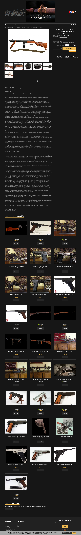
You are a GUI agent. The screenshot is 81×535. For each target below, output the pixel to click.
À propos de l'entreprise (21, 523)
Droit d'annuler (7, 526)
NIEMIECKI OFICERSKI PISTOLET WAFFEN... (40, 266)
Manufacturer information (10, 210)
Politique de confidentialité (10, 527)
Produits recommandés (14, 216)
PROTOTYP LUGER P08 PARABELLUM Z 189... (65, 294)
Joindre (64, 526)
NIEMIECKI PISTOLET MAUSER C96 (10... (16, 266)
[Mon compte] (73, 25)
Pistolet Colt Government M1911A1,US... (40, 408)
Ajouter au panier (69, 48)
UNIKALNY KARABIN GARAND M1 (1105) (65, 323)
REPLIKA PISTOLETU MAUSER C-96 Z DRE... (16, 238)
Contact (21, 24)
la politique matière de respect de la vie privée (38, 533)
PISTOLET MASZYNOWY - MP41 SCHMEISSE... (16, 379)
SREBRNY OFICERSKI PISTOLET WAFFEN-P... (65, 266)
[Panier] (71, 25)
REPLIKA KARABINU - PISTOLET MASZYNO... (40, 351)
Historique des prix (57, 41)
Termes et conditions (12, 24)
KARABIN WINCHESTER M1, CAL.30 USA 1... (64, 351)
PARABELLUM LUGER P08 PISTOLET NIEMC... (40, 238)
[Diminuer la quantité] (58, 48)
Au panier (16, 243)
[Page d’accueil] (40, 11)
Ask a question (9, 509)
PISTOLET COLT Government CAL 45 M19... (16, 408)
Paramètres (64, 532)
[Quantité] (56, 48)
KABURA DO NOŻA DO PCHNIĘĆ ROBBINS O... (40, 436)
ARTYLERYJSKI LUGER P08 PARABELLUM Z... (16, 323)
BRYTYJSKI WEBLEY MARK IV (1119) (16, 294)
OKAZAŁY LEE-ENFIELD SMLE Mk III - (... (40, 323)
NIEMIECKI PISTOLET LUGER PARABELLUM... (65, 464)
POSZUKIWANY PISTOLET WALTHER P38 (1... (65, 238)
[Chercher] (69, 25)
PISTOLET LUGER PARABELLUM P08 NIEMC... (16, 464)
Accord (74, 532)
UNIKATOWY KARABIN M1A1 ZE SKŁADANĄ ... (40, 379)
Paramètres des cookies (9, 530)
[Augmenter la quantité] (54, 48)
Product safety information (10, 209)
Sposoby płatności (8, 528)
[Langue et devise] (75, 25)
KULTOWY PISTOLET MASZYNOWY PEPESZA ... (64, 436)
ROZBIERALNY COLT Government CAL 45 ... (65, 379)
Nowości (26, 24)
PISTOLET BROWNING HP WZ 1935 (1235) (40, 294)
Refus (70, 532)
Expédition (7, 524)
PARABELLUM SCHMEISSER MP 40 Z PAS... (16, 351)
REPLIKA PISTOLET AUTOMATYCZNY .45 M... (16, 436)
